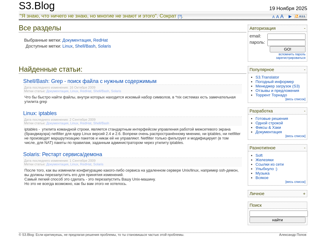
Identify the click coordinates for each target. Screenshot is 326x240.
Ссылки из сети (270, 164)
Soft (259, 155)
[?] (180, 16)
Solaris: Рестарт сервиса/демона (62, 154)
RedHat (100, 40)
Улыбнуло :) (266, 169)
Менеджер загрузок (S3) (278, 86)
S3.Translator (267, 77)
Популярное (262, 69)
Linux (67, 46)
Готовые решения (272, 118)
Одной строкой (269, 123)
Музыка (262, 173)
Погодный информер (275, 81)
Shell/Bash (85, 46)
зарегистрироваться (290, 57)
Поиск (256, 205)
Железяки (265, 160)
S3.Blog (37, 5)
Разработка (261, 111)
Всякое (262, 177)
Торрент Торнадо (271, 95)
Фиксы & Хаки (268, 127)
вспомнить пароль (292, 54)
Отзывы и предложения (277, 90)
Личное (257, 193)
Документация (76, 40)
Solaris (104, 46)
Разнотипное (262, 147)
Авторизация (263, 28)
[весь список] (295, 99)
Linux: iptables (40, 113)
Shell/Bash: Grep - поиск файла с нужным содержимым (89, 81)
